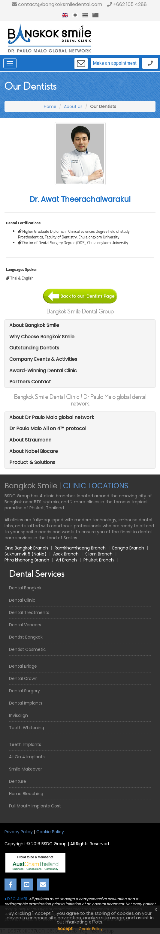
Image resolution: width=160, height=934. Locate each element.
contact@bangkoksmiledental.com (57, 4)
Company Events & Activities (43, 359)
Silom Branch (99, 554)
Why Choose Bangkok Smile (41, 336)
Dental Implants (25, 703)
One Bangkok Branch (26, 548)
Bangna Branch (128, 548)
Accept (65, 929)
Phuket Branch (98, 560)
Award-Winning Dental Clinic (43, 370)
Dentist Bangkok (26, 637)
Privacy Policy (19, 832)
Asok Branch (66, 554)
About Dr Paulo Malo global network (51, 417)
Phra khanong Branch (27, 560)
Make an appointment (115, 63)
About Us (73, 106)
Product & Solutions (32, 462)
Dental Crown (23, 678)
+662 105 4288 (127, 4)
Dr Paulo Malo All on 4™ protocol (47, 428)
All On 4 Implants (27, 757)
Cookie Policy (50, 832)
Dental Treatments (29, 612)
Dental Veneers (25, 625)
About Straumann (30, 439)
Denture (17, 781)
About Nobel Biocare (33, 451)
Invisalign (18, 715)
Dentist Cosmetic (27, 649)
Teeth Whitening (26, 728)
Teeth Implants (25, 744)
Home (50, 106)
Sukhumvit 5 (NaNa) (26, 554)
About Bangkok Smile (34, 325)
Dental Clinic (22, 600)
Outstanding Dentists (34, 347)
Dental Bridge (23, 666)
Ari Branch (66, 560)
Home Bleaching (26, 794)
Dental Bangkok (25, 588)
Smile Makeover (25, 769)
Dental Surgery (24, 691)
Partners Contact (30, 381)
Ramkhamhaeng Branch (80, 548)
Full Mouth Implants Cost (35, 806)
